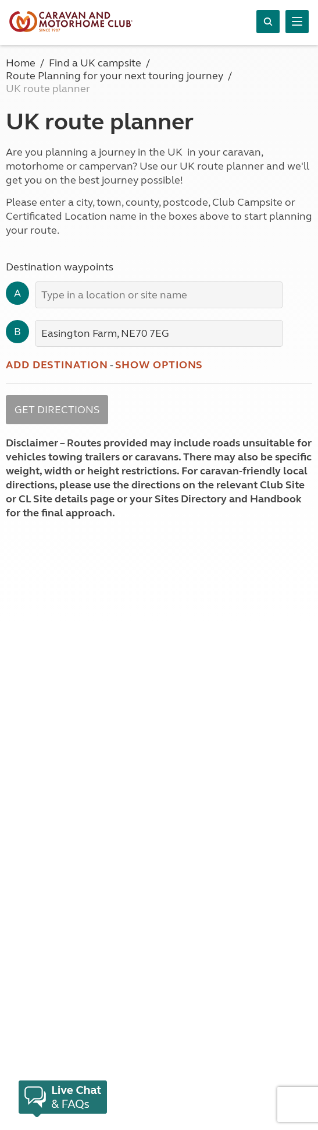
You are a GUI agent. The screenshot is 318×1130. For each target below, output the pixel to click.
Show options (159, 365)
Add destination (57, 365)
